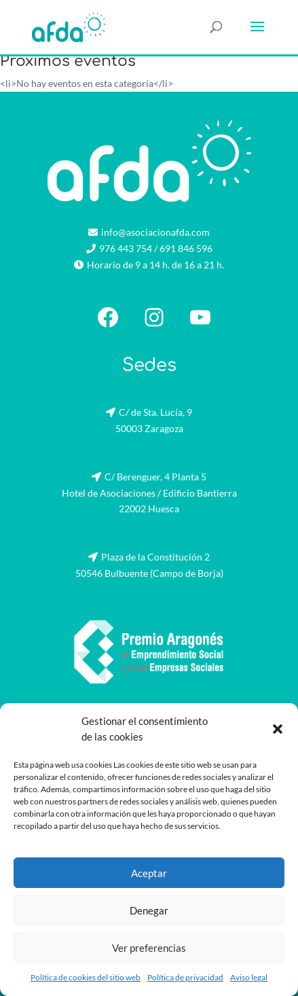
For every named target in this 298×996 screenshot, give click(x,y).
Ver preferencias (149, 948)
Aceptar (149, 873)
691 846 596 (186, 248)
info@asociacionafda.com (155, 232)
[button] (277, 729)
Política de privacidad (185, 977)
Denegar (149, 910)
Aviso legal (248, 977)
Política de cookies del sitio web (86, 977)
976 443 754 (125, 248)
